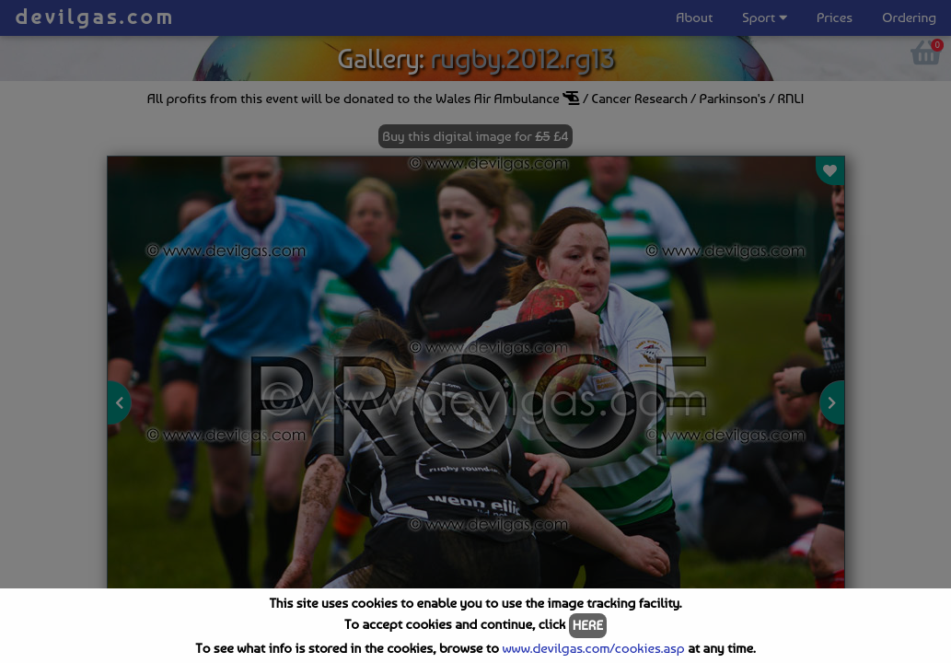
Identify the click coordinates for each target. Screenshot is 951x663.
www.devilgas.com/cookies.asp (593, 648)
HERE (588, 625)
